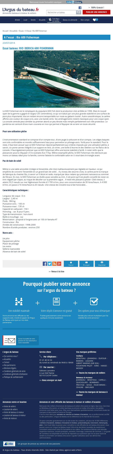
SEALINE (79, 387)
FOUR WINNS (99, 385)
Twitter (49, 264)
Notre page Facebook (80, 7)
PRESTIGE (80, 385)
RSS (54, 264)
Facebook (45, 264)
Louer (25, 19)
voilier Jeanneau (66, 408)
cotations (81, 421)
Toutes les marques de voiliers (92, 372)
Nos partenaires (10, 365)
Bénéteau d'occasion (49, 408)
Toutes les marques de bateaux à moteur (91, 393)
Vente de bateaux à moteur (14, 412)
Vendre (33, 19)
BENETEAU (81, 358)
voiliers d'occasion (82, 406)
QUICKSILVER (82, 382)
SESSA (89, 385)
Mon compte (85, 19)
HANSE (104, 366)
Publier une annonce (96, 12)
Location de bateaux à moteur (15, 415)
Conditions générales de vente (15, 371)
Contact (6, 362)
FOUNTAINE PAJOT (84, 366)
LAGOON (89, 361)
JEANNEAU (92, 358)
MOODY (79, 368)
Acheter (17, 19)
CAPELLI (102, 380)
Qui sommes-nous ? (11, 356)
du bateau (54, 19)
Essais (21, 31)
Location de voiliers (11, 409)
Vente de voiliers (10, 406)
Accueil (5, 31)
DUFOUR (102, 358)
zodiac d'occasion (88, 408)
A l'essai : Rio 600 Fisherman (36, 31)
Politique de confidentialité (13, 376)
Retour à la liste (57, 271)
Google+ (59, 264)
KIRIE (96, 366)
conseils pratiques (61, 431)
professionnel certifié (101, 414)
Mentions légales (10, 368)
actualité (67, 429)
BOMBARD (94, 382)
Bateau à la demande (70, 19)
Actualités (42, 19)
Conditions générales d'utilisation (15, 373)
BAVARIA (79, 361)
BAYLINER (89, 387)
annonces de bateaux (65, 406)
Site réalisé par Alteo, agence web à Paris (63, 450)
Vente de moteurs (10, 418)
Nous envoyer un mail (52, 380)
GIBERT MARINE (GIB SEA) (87, 363)
